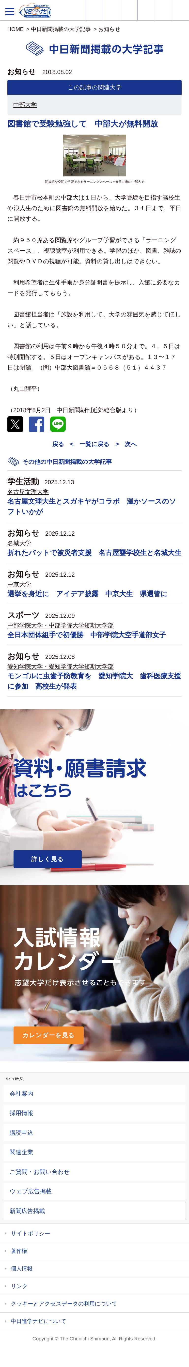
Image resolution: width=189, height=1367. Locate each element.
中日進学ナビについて (38, 1321)
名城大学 (19, 543)
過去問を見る (163, 10)
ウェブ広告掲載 (31, 1191)
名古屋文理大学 (28, 491)
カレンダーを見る (48, 1035)
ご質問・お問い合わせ (40, 1171)
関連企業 (21, 1152)
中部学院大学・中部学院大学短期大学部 (60, 625)
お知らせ (109, 29)
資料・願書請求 (111, 10)
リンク (19, 1286)
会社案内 (21, 1093)
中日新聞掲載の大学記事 (61, 29)
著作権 (19, 1251)
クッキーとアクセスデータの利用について (64, 1304)
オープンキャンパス (128, 10)
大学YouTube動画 (180, 10)
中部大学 (25, 104)
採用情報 (21, 1113)
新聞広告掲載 (27, 1211)
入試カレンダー (146, 10)
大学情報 (94, 10)
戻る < (63, 444)
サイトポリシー (30, 1233)
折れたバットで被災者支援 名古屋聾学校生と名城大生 (94, 553)
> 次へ (126, 444)
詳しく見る (47, 859)
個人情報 (21, 1268)
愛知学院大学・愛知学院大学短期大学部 (60, 666)
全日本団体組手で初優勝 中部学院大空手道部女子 (86, 635)
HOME (15, 29)
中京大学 (19, 584)
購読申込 (21, 1132)
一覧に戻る (94, 444)
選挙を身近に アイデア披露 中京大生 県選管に (87, 594)
